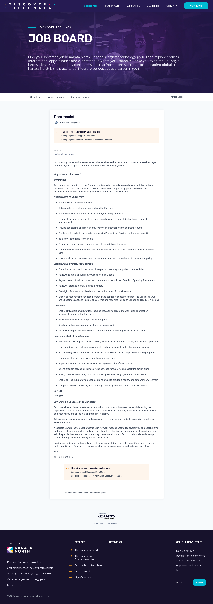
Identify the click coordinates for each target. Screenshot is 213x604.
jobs (36, 97)
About (170, 6)
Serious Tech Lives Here (88, 565)
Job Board (91, 6)
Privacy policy (99, 523)
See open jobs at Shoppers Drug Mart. (78, 136)
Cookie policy (112, 523)
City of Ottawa (83, 577)
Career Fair (111, 6)
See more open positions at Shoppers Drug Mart (85, 493)
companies (56, 97)
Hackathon (133, 6)
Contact (196, 6)
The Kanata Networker (88, 550)
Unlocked (153, 6)
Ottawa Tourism (84, 571)
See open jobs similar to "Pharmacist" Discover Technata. (86, 140)
